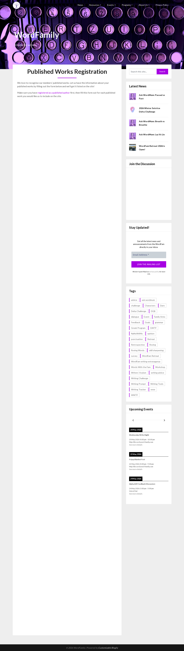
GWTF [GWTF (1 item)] (153, 328)
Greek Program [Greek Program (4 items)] (138, 328)
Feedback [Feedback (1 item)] (135, 322)
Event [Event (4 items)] (146, 316)
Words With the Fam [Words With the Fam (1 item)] (141, 367)
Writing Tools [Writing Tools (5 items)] (156, 384)
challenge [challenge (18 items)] (135, 305)
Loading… (65, 358)
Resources (94, 5)
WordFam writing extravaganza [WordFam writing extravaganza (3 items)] (145, 361)
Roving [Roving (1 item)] (152, 344)
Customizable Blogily (108, 647)
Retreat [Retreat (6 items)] (151, 339)
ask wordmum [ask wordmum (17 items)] (148, 300)
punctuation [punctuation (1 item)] (137, 339)
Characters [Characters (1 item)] (150, 305)
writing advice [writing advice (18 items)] (157, 372)
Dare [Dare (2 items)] (162, 305)
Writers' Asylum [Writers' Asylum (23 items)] (138, 372)
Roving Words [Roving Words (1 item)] (137, 350)
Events (110, 5)
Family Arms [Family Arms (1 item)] (159, 316)
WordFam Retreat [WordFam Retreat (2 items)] (150, 356)
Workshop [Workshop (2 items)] (160, 367)
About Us (143, 5)
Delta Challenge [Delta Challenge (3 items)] (138, 311)
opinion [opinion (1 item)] (150, 333)
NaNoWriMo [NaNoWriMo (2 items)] (137, 333)
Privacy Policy (162, 5)
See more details (135, 445)
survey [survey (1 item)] (134, 356)
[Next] (164, 420)
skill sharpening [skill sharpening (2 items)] (156, 350)
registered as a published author (54, 92)
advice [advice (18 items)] (134, 300)
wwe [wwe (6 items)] (153, 389)
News (80, 5)
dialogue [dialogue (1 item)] (135, 316)
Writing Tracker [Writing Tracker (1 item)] (138, 389)
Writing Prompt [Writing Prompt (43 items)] (138, 384)
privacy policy (154, 272)
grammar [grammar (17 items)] (159, 322)
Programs (126, 5)
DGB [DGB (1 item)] (153, 311)
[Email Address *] (148, 255)
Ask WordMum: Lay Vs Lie (152, 134)
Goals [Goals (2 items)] (147, 322)
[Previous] (133, 420)
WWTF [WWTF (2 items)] (134, 395)
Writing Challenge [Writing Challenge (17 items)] (139, 378)
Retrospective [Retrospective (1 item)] (138, 344)
